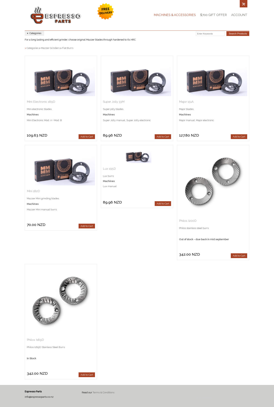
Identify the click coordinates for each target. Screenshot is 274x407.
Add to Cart (86, 136)
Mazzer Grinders (50, 48)
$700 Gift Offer (213, 15)
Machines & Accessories (175, 15)
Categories (32, 48)
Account (239, 15)
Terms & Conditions (103, 392)
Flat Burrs (67, 48)
